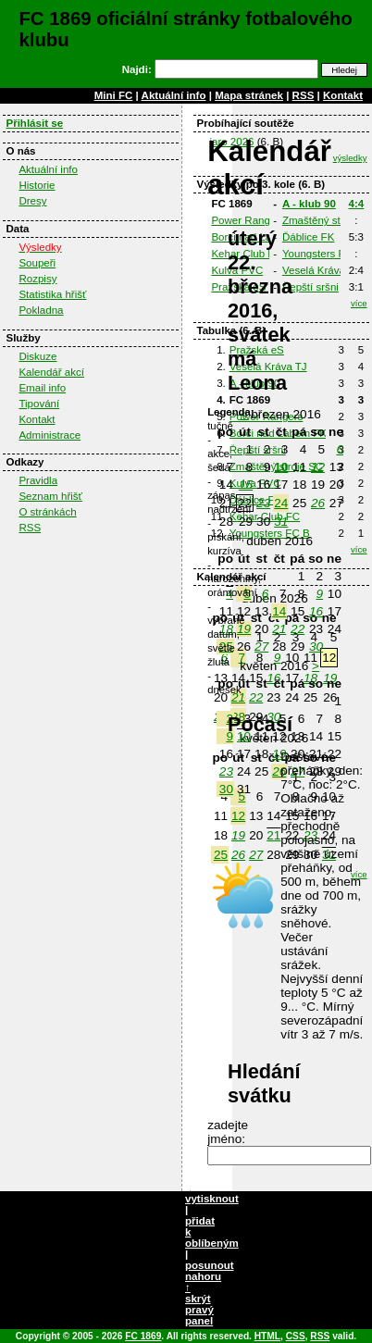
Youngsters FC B (322, 253)
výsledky (350, 158)
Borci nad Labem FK (259, 236)
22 (297, 629)
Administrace (50, 435)
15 (246, 484)
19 (238, 835)
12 (238, 816)
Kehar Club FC (246, 253)
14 (279, 611)
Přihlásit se (34, 123)
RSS (303, 95)
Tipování (39, 403)
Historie (37, 185)
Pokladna (41, 310)
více (359, 303)
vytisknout (212, 1198)
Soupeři (37, 262)
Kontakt (343, 95)
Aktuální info (174, 95)
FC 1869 (143, 1336)
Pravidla (38, 480)
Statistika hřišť (52, 294)
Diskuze (37, 356)
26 (238, 855)
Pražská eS (238, 286)
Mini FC (113, 95)
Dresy (32, 200)
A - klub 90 (309, 203)
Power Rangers (248, 220)
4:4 (357, 203)
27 (256, 855)
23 (263, 503)
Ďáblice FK (308, 236)
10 (281, 467)
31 (281, 521)
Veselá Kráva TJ (321, 270)
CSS (295, 1336)
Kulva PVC (237, 270)
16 (316, 611)
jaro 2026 (231, 141)
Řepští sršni (310, 286)
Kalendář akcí (51, 372)
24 (281, 503)
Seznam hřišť (50, 496)
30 (316, 646)
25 (221, 855)
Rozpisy (37, 278)
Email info (42, 387)
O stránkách (47, 511)
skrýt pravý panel (199, 1309)
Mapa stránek (249, 95)
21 (273, 835)
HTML (267, 1336)
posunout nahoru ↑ (209, 1276)
